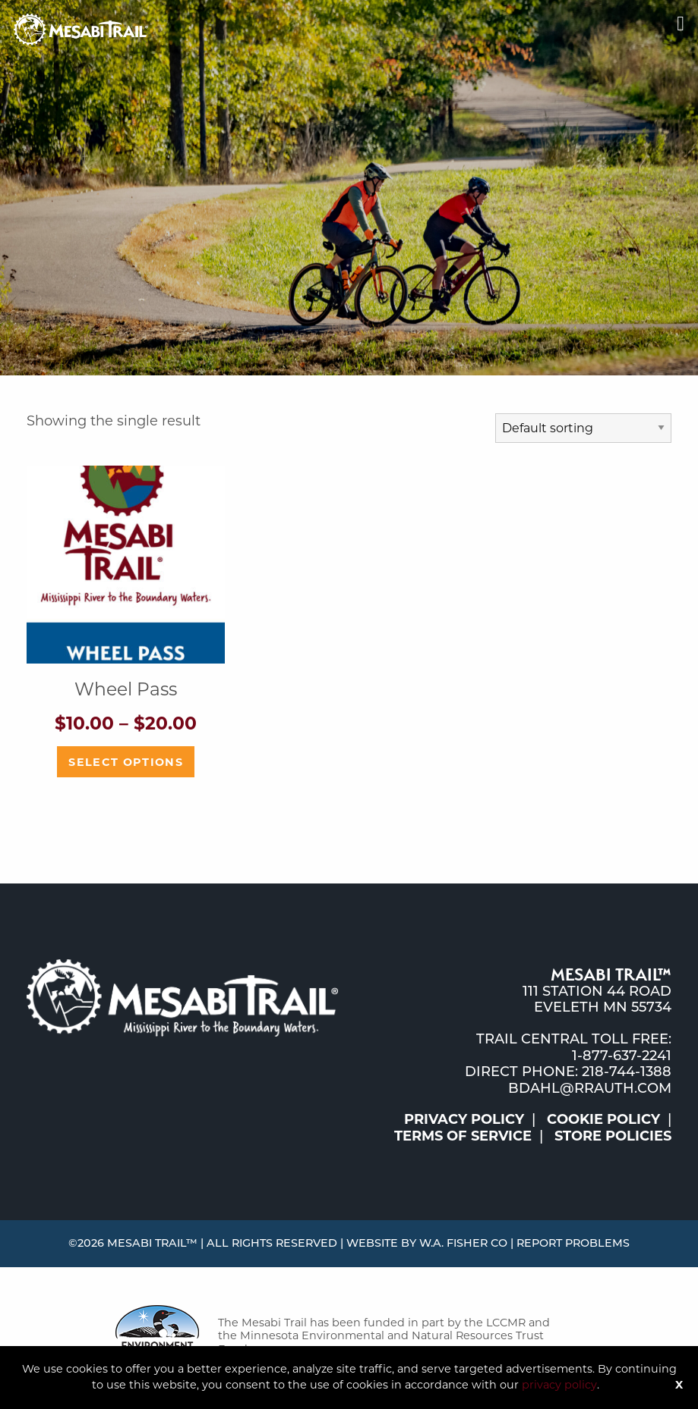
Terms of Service (463, 1136)
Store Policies (612, 1136)
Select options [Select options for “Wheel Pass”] (125, 762)
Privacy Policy (464, 1119)
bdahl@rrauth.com (589, 1088)
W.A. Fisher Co (463, 1243)
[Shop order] (583, 428)
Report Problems (573, 1243)
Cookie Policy (603, 1119)
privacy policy (559, 1385)
